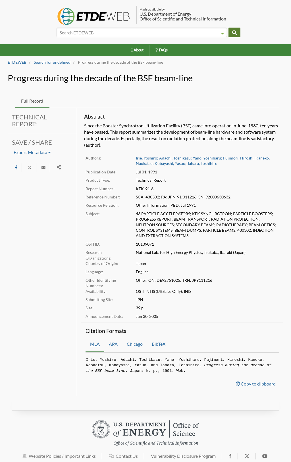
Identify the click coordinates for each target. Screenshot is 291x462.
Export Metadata (32, 152)
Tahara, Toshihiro (202, 163)
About (137, 50)
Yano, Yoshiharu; (207, 158)
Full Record (32, 100)
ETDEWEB (17, 62)
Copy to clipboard (256, 383)
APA (113, 344)
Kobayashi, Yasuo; (170, 163)
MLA (95, 344)
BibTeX (158, 344)
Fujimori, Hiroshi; (239, 158)
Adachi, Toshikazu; (175, 158)
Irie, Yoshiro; (147, 158)
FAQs (161, 50)
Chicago (135, 344)
